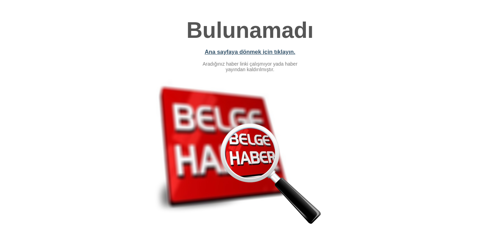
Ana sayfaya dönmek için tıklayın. (250, 52)
